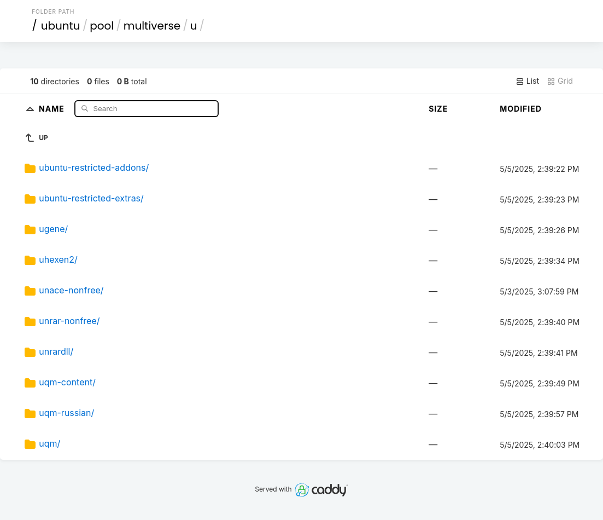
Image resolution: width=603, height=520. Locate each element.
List (527, 81)
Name (53, 108)
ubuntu (60, 25)
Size (438, 108)
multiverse (152, 25)
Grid (560, 81)
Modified (521, 108)
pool (102, 25)
